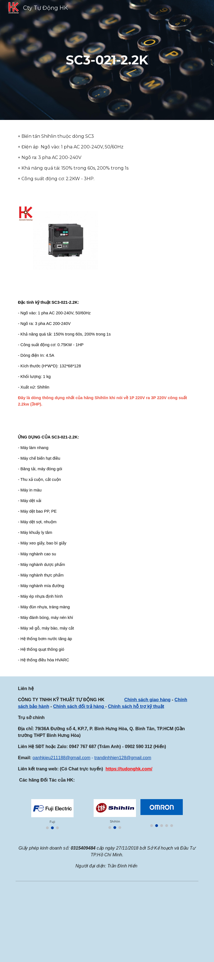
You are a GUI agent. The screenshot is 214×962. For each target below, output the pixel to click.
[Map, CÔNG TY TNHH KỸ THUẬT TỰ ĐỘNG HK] (60, 922)
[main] (107, 60)
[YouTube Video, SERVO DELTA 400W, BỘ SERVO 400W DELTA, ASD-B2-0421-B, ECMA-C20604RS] (153, 922)
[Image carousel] (52, 814)
